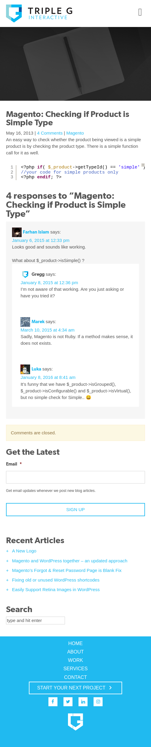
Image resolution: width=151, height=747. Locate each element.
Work (75, 660)
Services (75, 668)
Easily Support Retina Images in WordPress (56, 589)
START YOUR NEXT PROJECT (75, 687)
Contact (75, 677)
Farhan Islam (36, 231)
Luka (36, 368)
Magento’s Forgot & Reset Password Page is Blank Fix (67, 570)
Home (75, 643)
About (75, 651)
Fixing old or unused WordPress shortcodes (56, 579)
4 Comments (50, 132)
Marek (38, 321)
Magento (75, 132)
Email (14, 463)
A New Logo (24, 550)
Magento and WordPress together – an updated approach (69, 560)
